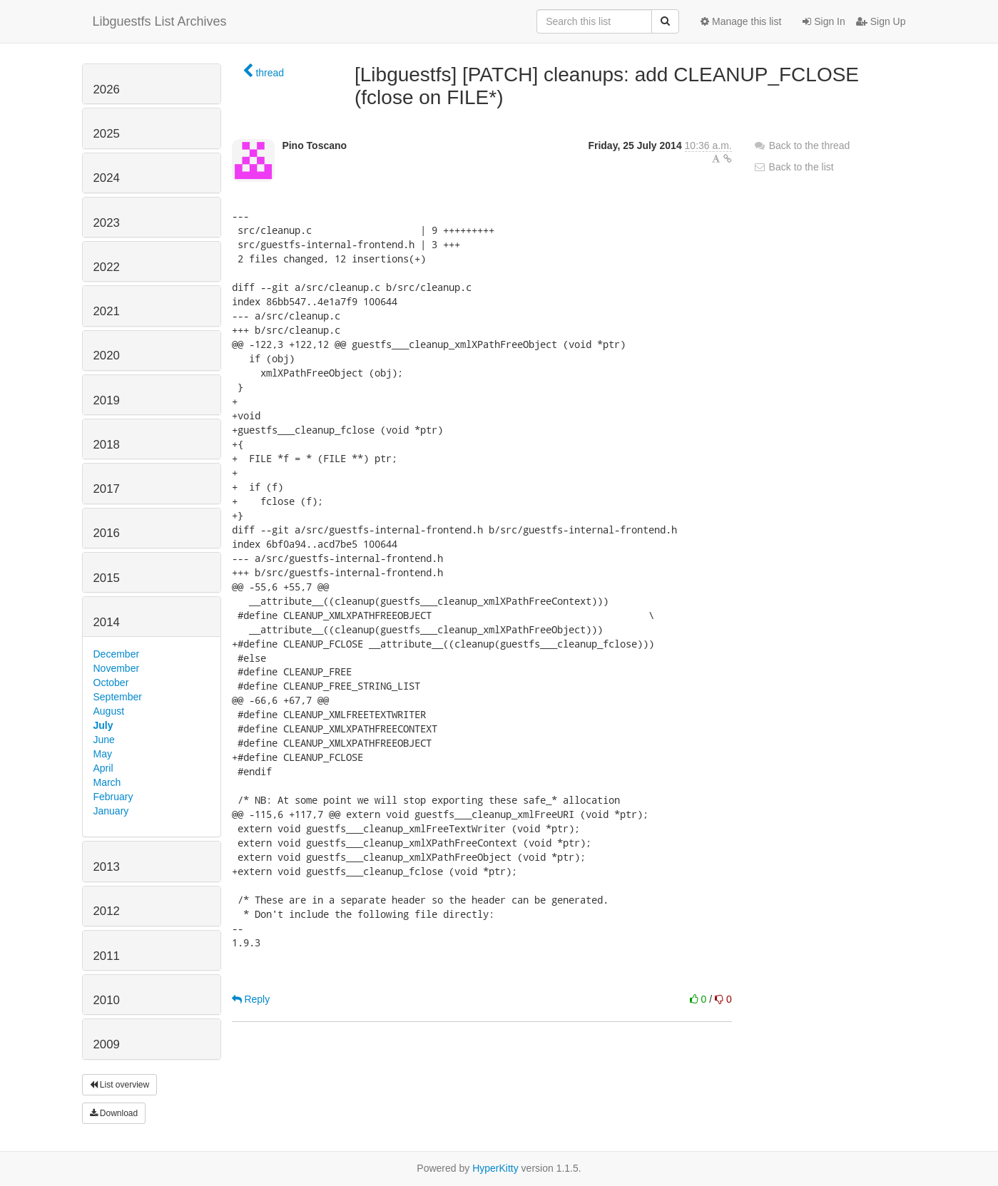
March (107, 782)
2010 (106, 1000)
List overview (120, 1085)
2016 (106, 533)
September (117, 696)
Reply (251, 999)
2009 (106, 1044)
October (111, 682)
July (103, 725)
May (102, 754)
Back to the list (793, 167)
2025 (106, 133)
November (116, 668)
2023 (106, 223)
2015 (106, 578)
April (103, 768)
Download (114, 1113)
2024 (106, 178)
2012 (106, 911)
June (104, 739)
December (116, 654)
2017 (106, 489)
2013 (106, 867)
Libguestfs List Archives (160, 21)
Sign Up (881, 21)
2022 (106, 267)
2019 (106, 400)
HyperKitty (495, 1168)
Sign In (824, 21)
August (109, 711)
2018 (106, 444)
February (113, 796)
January (111, 811)
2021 (106, 311)
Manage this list (741, 21)
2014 (106, 622)
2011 (106, 956)
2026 (106, 89)
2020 (106, 355)
